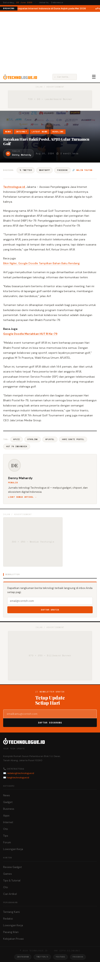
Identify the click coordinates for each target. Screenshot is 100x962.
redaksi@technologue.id (20, 773)
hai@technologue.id (18, 777)
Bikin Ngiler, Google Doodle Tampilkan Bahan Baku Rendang (41, 263)
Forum (7, 842)
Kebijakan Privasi (13, 938)
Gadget (7, 802)
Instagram (23, 956)
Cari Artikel (10, 894)
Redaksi (8, 918)
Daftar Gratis (50, 609)
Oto (5, 829)
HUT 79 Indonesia (16, 446)
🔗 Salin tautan (82, 170)
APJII (16, 439)
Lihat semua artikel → (22, 497)
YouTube (60, 956)
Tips (5, 835)
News (8, 131)
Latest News (39, 131)
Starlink (32, 439)
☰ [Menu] (94, 76)
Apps (6, 815)
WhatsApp (44, 170)
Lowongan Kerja (13, 849)
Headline (58, 131)
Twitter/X (42, 956)
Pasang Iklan (11, 932)
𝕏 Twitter (26, 170)
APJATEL (49, 439)
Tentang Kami (11, 912)
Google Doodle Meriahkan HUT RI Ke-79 (30, 334)
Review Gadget (12, 867)
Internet (21, 131)
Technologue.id (14, 187)
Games (7, 873)
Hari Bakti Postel (73, 439)
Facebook (62, 170)
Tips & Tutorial (11, 880)
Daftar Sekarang (50, 722)
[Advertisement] (50, 41)
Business (8, 809)
